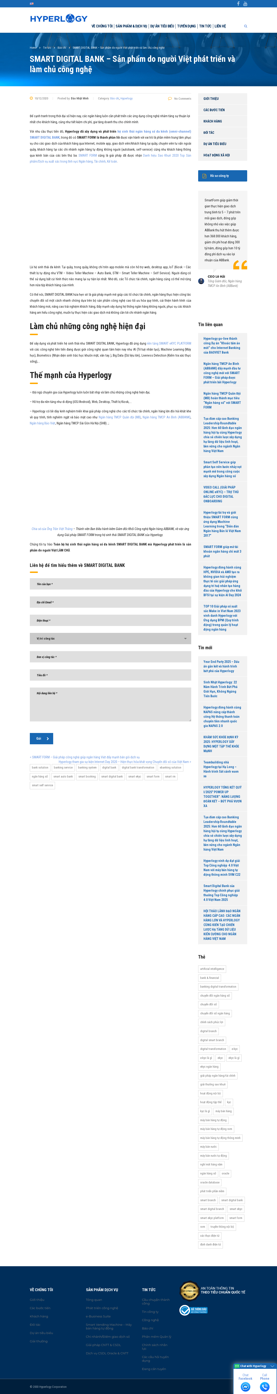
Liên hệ (220, 26)
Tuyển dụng (186, 26)
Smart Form (153, 776)
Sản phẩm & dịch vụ (131, 26)
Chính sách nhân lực (154, 1346)
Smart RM (170, 776)
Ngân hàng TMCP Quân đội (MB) (120, 417)
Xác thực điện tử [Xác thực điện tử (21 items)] (209, 1235)
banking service (63, 767)
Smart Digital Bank (112, 776)
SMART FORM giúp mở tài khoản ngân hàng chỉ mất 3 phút (222, 551)
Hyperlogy (126, 98)
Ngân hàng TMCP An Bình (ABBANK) (167, 417)
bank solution (40, 767)
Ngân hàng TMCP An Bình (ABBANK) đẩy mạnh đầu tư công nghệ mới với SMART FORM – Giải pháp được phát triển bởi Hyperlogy (222, 373)
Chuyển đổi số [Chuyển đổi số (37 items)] (208, 1004)
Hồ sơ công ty (216, 176)
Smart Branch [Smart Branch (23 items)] (208, 1200)
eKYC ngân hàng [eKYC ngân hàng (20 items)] (209, 1066)
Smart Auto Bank (63, 776)
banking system (87, 767)
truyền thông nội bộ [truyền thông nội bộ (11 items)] (222, 1226)
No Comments (179, 98)
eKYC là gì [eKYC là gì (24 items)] (234, 1058)
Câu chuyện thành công (156, 1301)
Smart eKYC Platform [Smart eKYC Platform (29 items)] (212, 1218)
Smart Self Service (42, 785)
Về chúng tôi (102, 26)
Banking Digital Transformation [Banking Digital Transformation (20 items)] (218, 986)
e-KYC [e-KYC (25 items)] (235, 1049)
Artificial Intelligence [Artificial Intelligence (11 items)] (212, 969)
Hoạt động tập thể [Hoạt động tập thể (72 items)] (211, 1102)
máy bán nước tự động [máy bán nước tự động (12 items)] (213, 1155)
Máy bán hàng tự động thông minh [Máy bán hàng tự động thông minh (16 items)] (220, 1138)
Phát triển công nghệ (102, 1308)
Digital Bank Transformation (138, 767)
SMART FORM (88, 155)
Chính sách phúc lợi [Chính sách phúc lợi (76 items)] (211, 1022)
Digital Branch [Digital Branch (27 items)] (208, 1031)
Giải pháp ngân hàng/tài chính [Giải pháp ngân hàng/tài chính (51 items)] (217, 1075)
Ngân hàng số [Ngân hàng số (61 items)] (208, 1173)
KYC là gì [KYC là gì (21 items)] (205, 1111)
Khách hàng (212, 121)
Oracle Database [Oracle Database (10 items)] (209, 1182)
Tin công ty (150, 1312)
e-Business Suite (98, 1316)
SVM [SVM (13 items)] (202, 1226)
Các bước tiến (214, 110)
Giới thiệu (211, 99)
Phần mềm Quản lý (156, 1336)
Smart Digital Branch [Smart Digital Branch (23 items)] (212, 1209)
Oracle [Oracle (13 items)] (225, 1173)
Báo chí (114, 98)
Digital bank (109, 767)
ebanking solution (170, 767)
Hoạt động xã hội (216, 155)
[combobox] (110, 638)
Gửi (42, 738)
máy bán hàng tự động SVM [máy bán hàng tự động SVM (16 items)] (216, 1129)
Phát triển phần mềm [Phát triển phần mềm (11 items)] (212, 1191)
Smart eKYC (134, 776)
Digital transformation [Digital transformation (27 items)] (213, 1049)
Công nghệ (150, 1320)
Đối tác (208, 132)
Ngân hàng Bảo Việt (42, 423)
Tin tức (205, 26)
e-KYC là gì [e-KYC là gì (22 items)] (206, 1058)
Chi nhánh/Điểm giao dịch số (108, 1336)
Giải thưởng (39, 1341)
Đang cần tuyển (154, 1369)
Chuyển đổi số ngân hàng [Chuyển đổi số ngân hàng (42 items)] (215, 1013)
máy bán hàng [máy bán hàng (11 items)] (223, 1111)
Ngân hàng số (40, 776)
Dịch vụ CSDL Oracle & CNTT (107, 1353)
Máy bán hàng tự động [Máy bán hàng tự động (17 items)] (213, 1120)
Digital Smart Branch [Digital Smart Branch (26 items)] (212, 1040)
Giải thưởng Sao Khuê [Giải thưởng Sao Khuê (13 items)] (212, 1084)
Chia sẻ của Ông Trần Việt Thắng (52, 529)
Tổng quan (94, 1300)
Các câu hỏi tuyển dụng (155, 1358)
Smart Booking (87, 776)
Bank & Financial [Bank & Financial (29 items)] (209, 978)
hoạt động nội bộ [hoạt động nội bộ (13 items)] (210, 1093)
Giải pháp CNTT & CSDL (103, 1345)
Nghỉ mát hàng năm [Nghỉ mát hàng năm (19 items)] (211, 1164)
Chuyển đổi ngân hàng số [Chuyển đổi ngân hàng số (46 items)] (215, 995)
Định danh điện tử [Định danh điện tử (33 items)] (210, 1244)
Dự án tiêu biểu (162, 26)
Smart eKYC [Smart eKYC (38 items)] (236, 1209)
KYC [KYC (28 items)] (229, 1102)
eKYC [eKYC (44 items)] (220, 1058)
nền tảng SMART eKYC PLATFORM (169, 343)
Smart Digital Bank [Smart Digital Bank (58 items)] (232, 1200)
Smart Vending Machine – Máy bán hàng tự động (109, 1326)
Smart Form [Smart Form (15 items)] (235, 1218)
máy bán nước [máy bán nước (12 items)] (208, 1146)
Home (33, 47)
